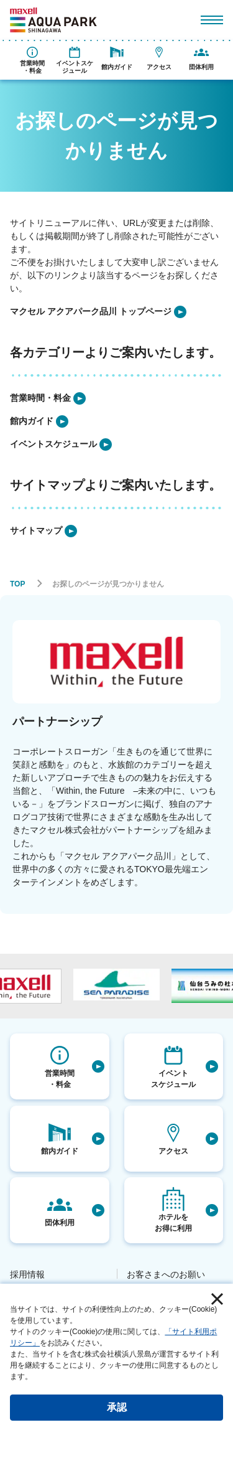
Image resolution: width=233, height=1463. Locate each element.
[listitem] (98, 311)
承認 (117, 1407)
